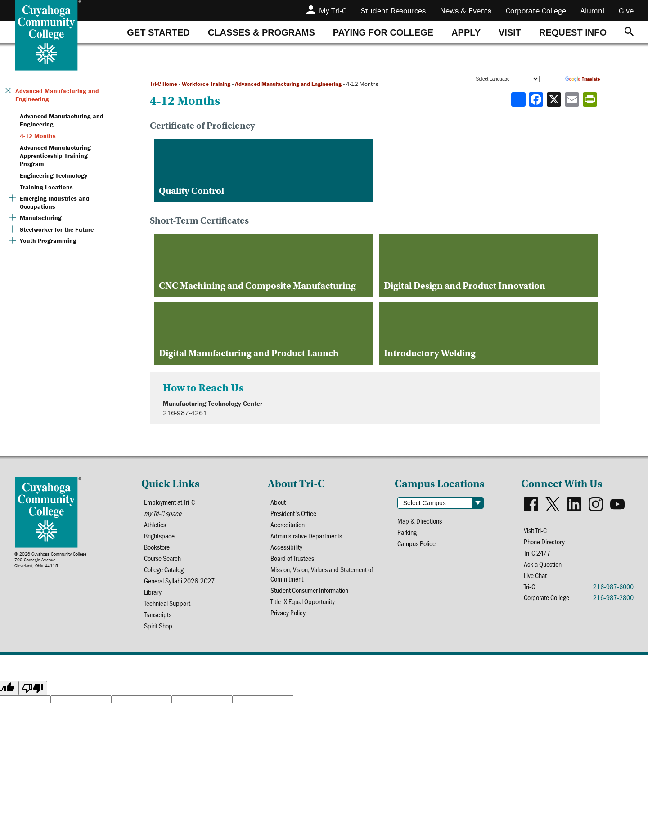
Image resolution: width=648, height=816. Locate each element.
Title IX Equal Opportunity (302, 601)
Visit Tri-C (535, 530)
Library (153, 591)
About (278, 502)
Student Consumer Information (309, 590)
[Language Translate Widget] (507, 79)
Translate (582, 79)
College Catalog (164, 569)
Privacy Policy (288, 612)
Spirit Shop (158, 625)
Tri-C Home (163, 84)
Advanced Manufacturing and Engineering (288, 84)
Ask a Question (543, 564)
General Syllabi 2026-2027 (179, 580)
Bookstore (157, 546)
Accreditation (287, 524)
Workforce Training (206, 84)
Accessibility (286, 546)
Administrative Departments (306, 535)
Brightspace (159, 535)
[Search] (629, 32)
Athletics (155, 524)
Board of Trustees (292, 558)
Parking (407, 532)
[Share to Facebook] (537, 99)
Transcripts (157, 614)
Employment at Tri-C (169, 502)
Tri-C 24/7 (537, 552)
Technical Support (167, 603)
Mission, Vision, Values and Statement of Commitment (321, 574)
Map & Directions (419, 520)
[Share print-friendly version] (591, 99)
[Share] (518, 99)
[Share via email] (573, 99)
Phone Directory (544, 541)
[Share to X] (555, 99)
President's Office (293, 513)
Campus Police (416, 543)
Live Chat (535, 575)
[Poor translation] (32, 688)
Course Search (162, 558)
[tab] (158, 32)
